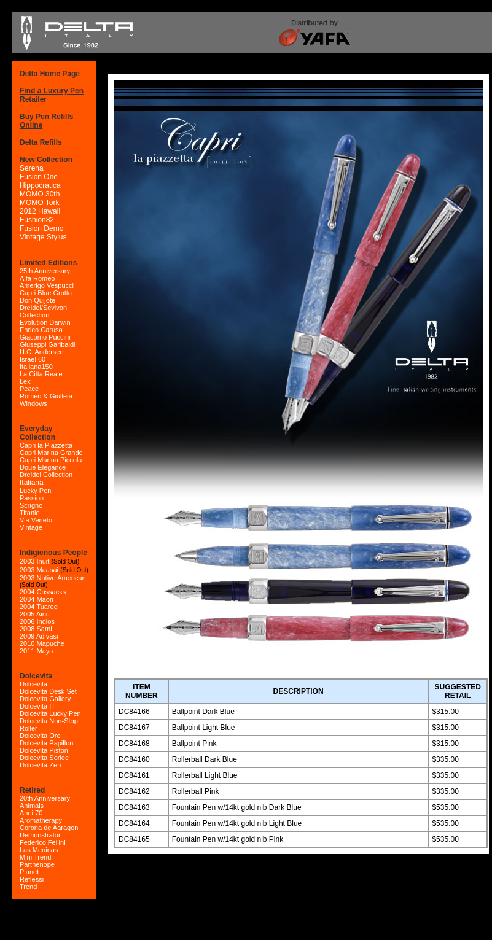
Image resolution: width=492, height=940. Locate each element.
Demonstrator (40, 835)
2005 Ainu (35, 614)
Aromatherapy (41, 820)
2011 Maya (36, 651)
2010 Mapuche (42, 643)
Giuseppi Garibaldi (48, 344)
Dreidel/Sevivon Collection (43, 311)
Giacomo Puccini (45, 337)
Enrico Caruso (41, 329)
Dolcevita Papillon (46, 743)
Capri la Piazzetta (46, 445)
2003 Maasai (39, 569)
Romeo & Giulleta (46, 396)
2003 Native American (53, 577)
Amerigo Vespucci (47, 285)
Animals (32, 805)
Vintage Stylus (43, 237)
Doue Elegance (43, 467)
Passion (32, 498)
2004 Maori (36, 599)
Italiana (32, 482)
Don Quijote (37, 300)
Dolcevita (33, 684)
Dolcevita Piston (44, 750)
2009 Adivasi (39, 636)
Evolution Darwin (45, 322)
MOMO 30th (40, 194)
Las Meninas (39, 849)
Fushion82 (37, 220)
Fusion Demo (41, 228)
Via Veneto (36, 520)
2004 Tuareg (39, 606)
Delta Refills (41, 142)
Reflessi (32, 879)
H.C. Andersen (42, 351)
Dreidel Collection (46, 474)
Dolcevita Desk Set (48, 691)
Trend (28, 886)
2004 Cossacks (43, 592)
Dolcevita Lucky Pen (50, 713)
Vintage (31, 527)
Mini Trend (35, 857)
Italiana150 (36, 366)
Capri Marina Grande (51, 452)
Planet (29, 872)
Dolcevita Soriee (44, 757)
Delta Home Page (50, 73)
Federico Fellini (43, 842)
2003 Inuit (34, 561)
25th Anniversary (45, 270)
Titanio (30, 512)
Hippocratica (40, 185)
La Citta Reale (41, 374)
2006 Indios (37, 621)
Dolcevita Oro (40, 735)
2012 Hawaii (40, 211)
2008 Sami (36, 628)
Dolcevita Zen (40, 765)
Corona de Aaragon (49, 827)
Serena (32, 168)
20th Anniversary (45, 798)
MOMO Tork (39, 202)
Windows (33, 403)
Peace (29, 388)
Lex (25, 381)
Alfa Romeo (37, 278)
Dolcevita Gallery (45, 698)
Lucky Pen (35, 490)
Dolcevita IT (37, 706)
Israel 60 (32, 359)
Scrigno (31, 505)
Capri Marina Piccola (51, 460)
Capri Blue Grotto (46, 293)
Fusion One (39, 177)
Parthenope (37, 864)
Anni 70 (31, 813)
